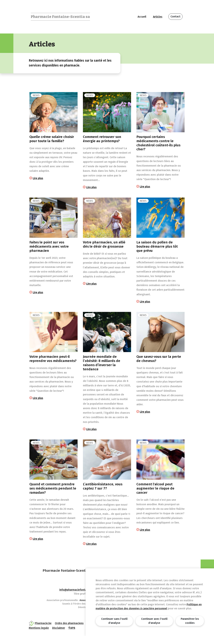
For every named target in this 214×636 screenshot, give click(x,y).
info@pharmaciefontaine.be (76, 589)
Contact (175, 16)
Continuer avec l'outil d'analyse (154, 620)
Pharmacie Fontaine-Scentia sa (60, 16)
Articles (157, 16)
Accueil (142, 16)
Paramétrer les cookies (190, 620)
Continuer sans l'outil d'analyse (114, 620)
